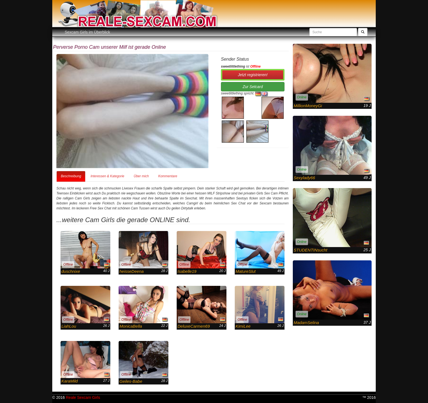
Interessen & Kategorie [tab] (107, 176)
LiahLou (68, 326)
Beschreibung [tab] (71, 176)
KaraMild (69, 381)
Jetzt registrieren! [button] (252, 75)
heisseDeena (131, 271)
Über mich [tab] (141, 176)
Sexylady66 (304, 177)
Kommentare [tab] (167, 176)
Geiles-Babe (130, 381)
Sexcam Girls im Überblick (87, 32)
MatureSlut (246, 271)
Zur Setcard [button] (252, 86)
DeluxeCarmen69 (194, 326)
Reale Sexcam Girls (83, 397)
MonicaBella (130, 326)
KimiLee (243, 326)
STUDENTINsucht (310, 250)
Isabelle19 (187, 271)
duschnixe (70, 271)
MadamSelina (306, 322)
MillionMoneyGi (308, 105)
